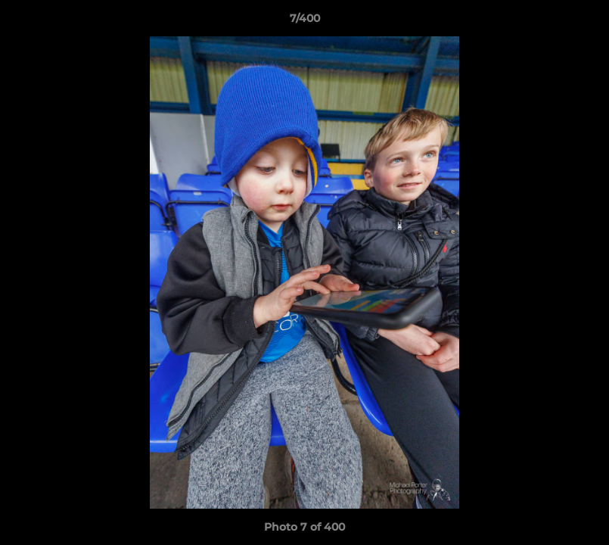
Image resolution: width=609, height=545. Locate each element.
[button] (582, 22)
